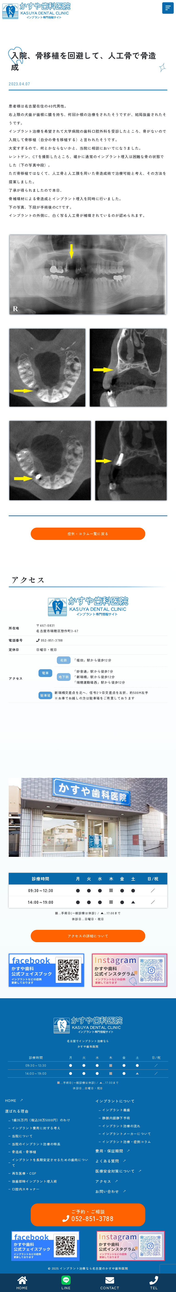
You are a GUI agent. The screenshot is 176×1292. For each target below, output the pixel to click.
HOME (22, 1283)
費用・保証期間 (109, 1151)
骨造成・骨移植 (24, 1151)
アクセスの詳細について (88, 935)
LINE (66, 1283)
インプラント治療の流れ (121, 1126)
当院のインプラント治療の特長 (36, 1144)
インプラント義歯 (116, 1110)
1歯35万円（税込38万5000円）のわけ (41, 1120)
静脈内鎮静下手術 (116, 1118)
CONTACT (109, 1283)
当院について (22, 1136)
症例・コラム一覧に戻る (88, 533)
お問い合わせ (147, 1165)
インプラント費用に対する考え (36, 1128)
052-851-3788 (89, 1165)
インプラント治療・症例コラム (126, 1141)
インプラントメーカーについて (126, 1133)
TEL (154, 1283)
